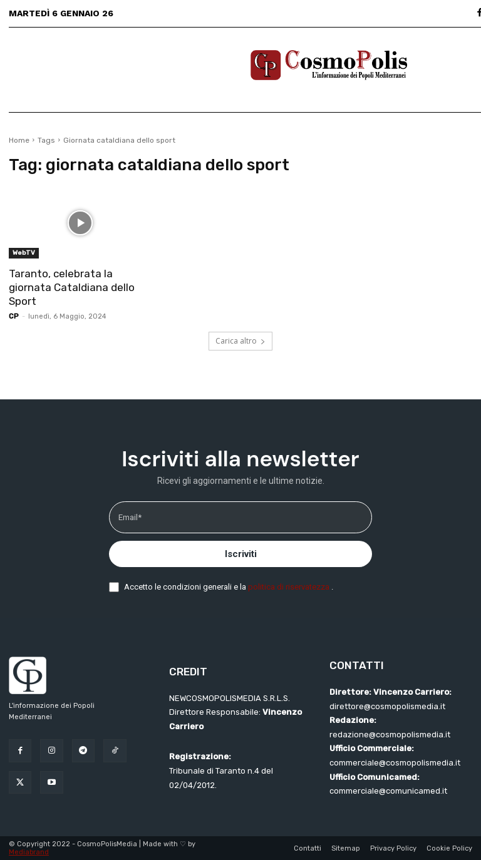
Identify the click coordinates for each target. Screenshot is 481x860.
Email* (130, 517)
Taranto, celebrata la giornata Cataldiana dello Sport (72, 287)
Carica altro (240, 340)
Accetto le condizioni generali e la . (228, 586)
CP (14, 316)
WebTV (24, 253)
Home (19, 140)
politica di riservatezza (289, 586)
